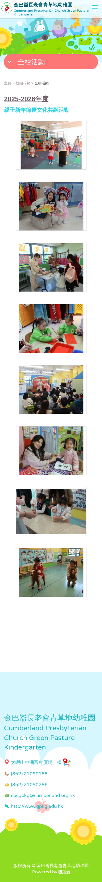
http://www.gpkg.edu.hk (37, 806)
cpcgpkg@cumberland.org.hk (43, 795)
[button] (51, 63)
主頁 (7, 83)
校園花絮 (23, 83)
